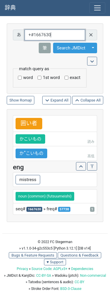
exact (75, 77)
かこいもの (30, 139)
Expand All (57, 100)
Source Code (41, 269)
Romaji (26, 100)
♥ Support (55, 262)
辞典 (10, 8)
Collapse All (88, 100)
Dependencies (82, 269)
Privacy (22, 269)
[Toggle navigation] (97, 7)
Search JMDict (71, 48)
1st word (51, 77)
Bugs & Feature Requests (32, 255)
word (28, 77)
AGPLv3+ (60, 269)
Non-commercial (93, 276)
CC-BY (79, 282)
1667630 (34, 209)
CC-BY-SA (43, 276)
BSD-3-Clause (70, 289)
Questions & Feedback (79, 255)
